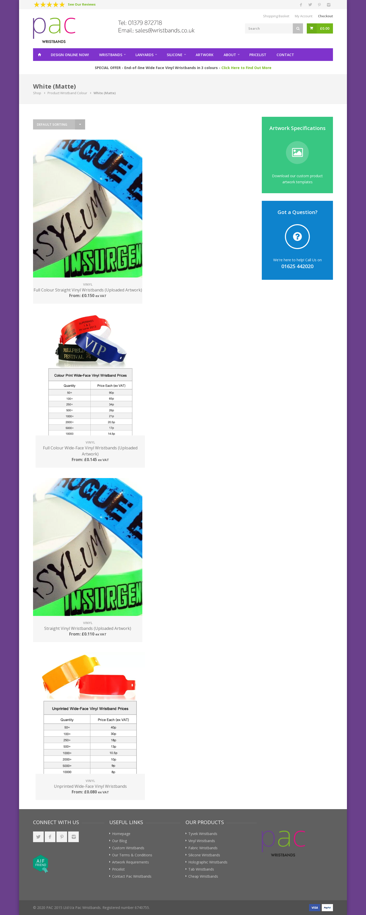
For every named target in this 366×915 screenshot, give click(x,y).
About (230, 54)
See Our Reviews (82, 4)
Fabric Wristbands (203, 847)
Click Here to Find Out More (246, 67)
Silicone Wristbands (204, 855)
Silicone (174, 54)
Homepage (121, 833)
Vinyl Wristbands (201, 840)
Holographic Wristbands (207, 862)
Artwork (205, 54)
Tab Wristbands (201, 869)
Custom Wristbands (128, 847)
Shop (37, 93)
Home (39, 54)
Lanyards (144, 54)
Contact (285, 54)
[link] (77, 864)
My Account (303, 16)
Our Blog (119, 840)
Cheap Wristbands (203, 876)
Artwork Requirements (130, 862)
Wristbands (110, 54)
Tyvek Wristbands (202, 833)
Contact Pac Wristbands (131, 876)
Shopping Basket (276, 16)
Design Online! (70, 54)
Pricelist (257, 54)
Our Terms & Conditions (132, 855)
